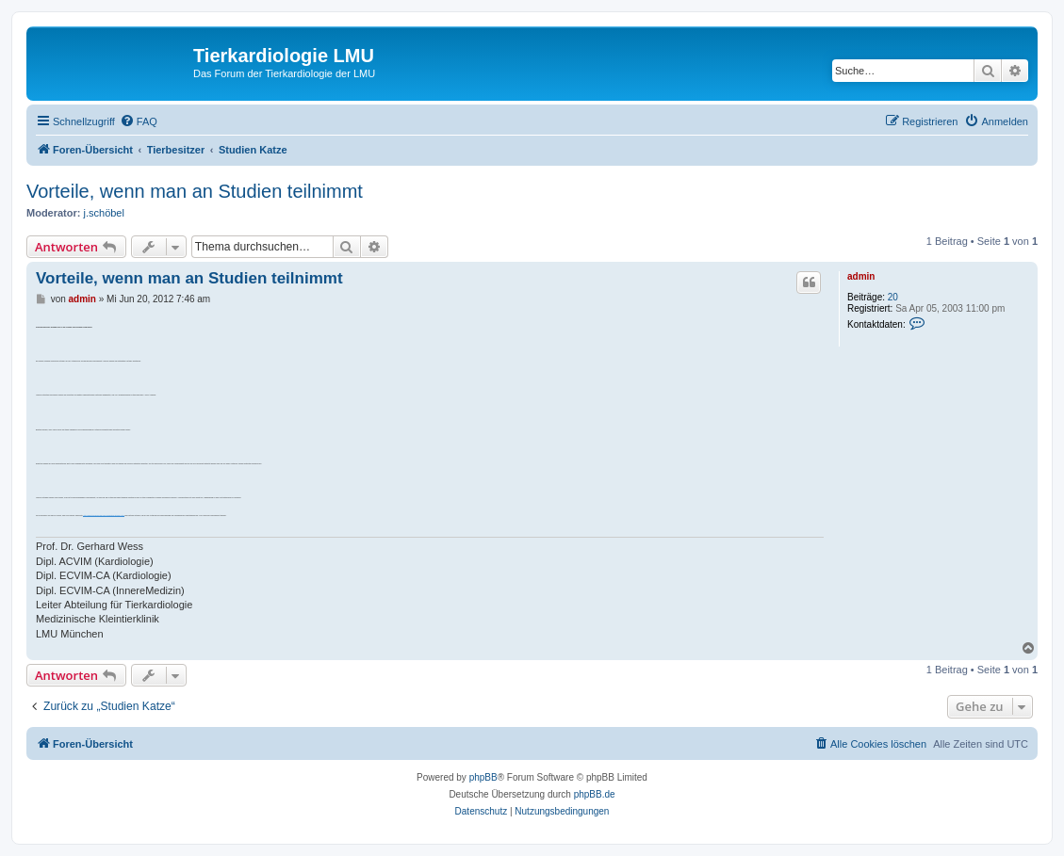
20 (893, 297)
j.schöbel (104, 212)
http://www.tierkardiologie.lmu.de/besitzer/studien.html (103, 515)
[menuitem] (138, 121)
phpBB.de (594, 794)
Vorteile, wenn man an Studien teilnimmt (194, 191)
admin (861, 276)
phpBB (483, 777)
